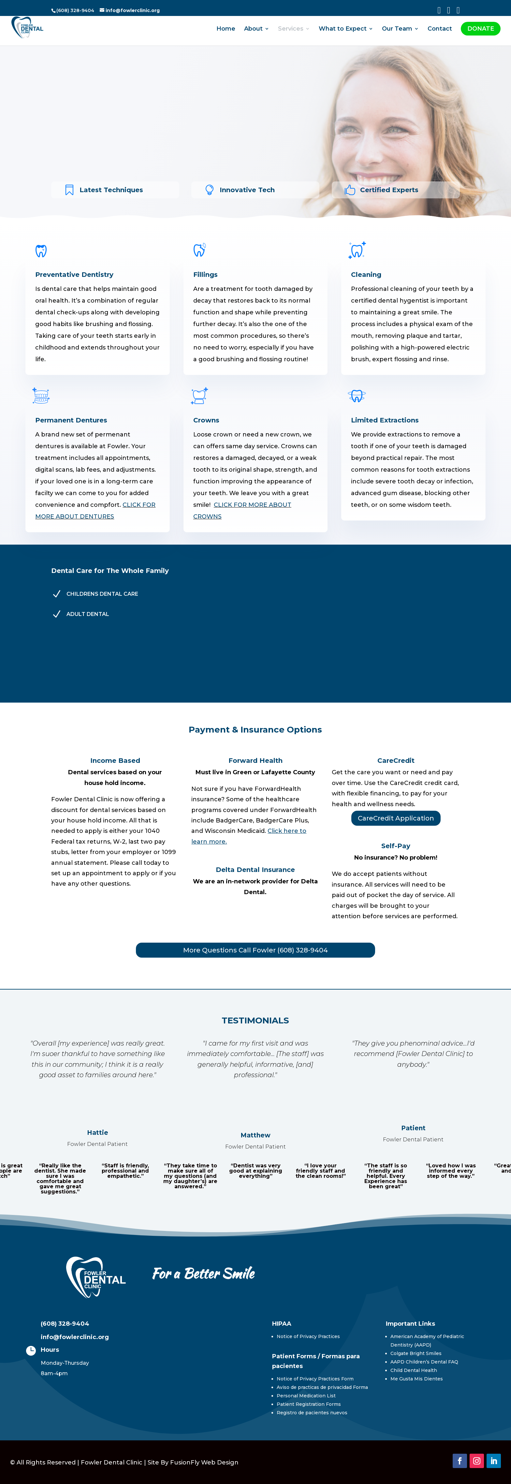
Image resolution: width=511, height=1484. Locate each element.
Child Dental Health (413, 1370)
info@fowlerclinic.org (75, 1337)
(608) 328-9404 (65, 1323)
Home (225, 32)
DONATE (480, 31)
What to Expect (343, 32)
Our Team (397, 32)
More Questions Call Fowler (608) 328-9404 (255, 950)
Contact (440, 32)
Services (290, 32)
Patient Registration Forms (309, 1404)
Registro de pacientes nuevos (312, 1413)
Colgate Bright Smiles (416, 1353)
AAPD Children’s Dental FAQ (424, 1362)
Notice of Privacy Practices (308, 1336)
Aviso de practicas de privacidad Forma (322, 1387)
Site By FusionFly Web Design (193, 1462)
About (253, 32)
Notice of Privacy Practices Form (315, 1379)
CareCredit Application (396, 818)
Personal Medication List (306, 1396)
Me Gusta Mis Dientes (416, 1379)
